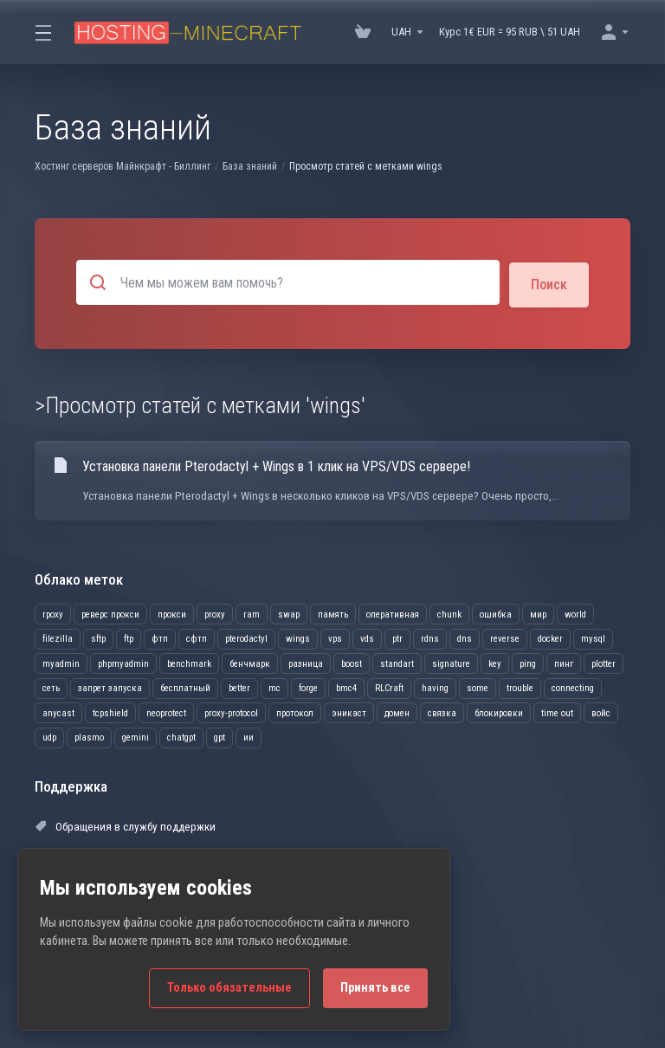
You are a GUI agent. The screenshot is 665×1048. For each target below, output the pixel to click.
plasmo (89, 735)
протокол (294, 710)
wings (298, 637)
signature (451, 661)
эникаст (349, 710)
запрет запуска (110, 686)
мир (538, 612)
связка (442, 710)
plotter (603, 661)
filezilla (57, 637)
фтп (160, 637)
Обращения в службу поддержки (123, 824)
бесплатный (185, 686)
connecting (573, 686)
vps (335, 637)
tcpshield (110, 710)
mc (274, 686)
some (477, 686)
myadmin (61, 661)
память (333, 612)
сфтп (196, 637)
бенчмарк (249, 661)
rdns (430, 637)
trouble (520, 686)
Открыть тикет (460, 857)
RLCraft (389, 686)
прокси (172, 612)
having (435, 686)
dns (464, 637)
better (239, 686)
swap (289, 612)
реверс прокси (110, 612)
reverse (505, 637)
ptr (397, 637)
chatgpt (181, 735)
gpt (219, 735)
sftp (98, 637)
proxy (214, 612)
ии (248, 735)
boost (351, 661)
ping (528, 661)
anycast (58, 710)
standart (397, 661)
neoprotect (166, 710)
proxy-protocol (231, 710)
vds (367, 637)
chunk (449, 612)
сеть (51, 686)
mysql (593, 637)
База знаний (250, 166)
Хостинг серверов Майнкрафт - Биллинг (122, 166)
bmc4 (346, 686)
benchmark (189, 661)
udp (49, 735)
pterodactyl (246, 637)
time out (557, 710)
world (575, 612)
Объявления (266, 824)
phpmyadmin (123, 661)
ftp (128, 637)
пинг (563, 661)
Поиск (549, 282)
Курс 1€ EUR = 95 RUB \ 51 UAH (509, 31)
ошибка (496, 612)
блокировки (499, 710)
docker (550, 637)
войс (600, 710)
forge (308, 686)
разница (305, 661)
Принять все (375, 987)
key (494, 661)
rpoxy (52, 612)
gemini (135, 735)
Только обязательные (229, 987)
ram (251, 612)
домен (397, 710)
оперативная (392, 612)
